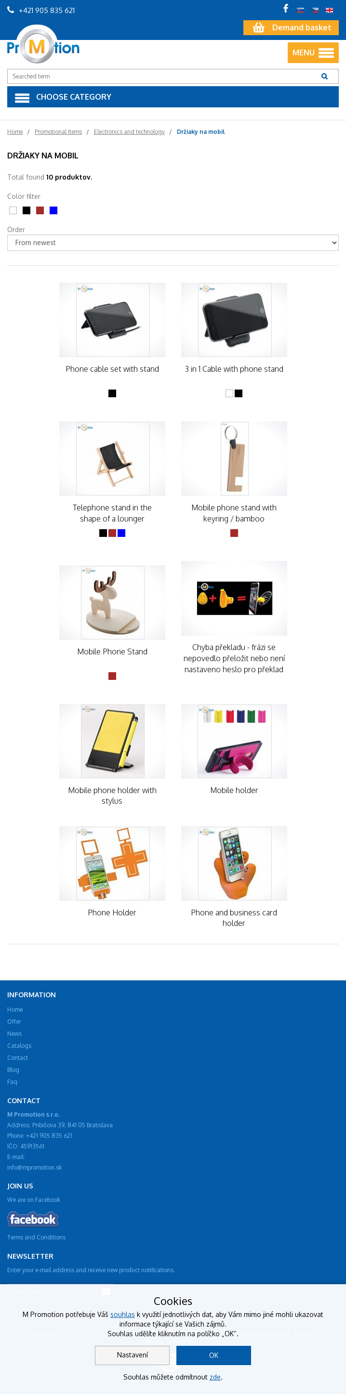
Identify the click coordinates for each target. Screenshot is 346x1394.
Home (15, 1009)
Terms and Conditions (36, 1237)
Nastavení (132, 1355)
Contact (17, 1057)
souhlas (122, 1314)
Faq (12, 1081)
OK (213, 1355)
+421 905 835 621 (41, 10)
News (14, 1033)
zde (215, 1377)
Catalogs (19, 1045)
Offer (14, 1021)
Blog (13, 1069)
